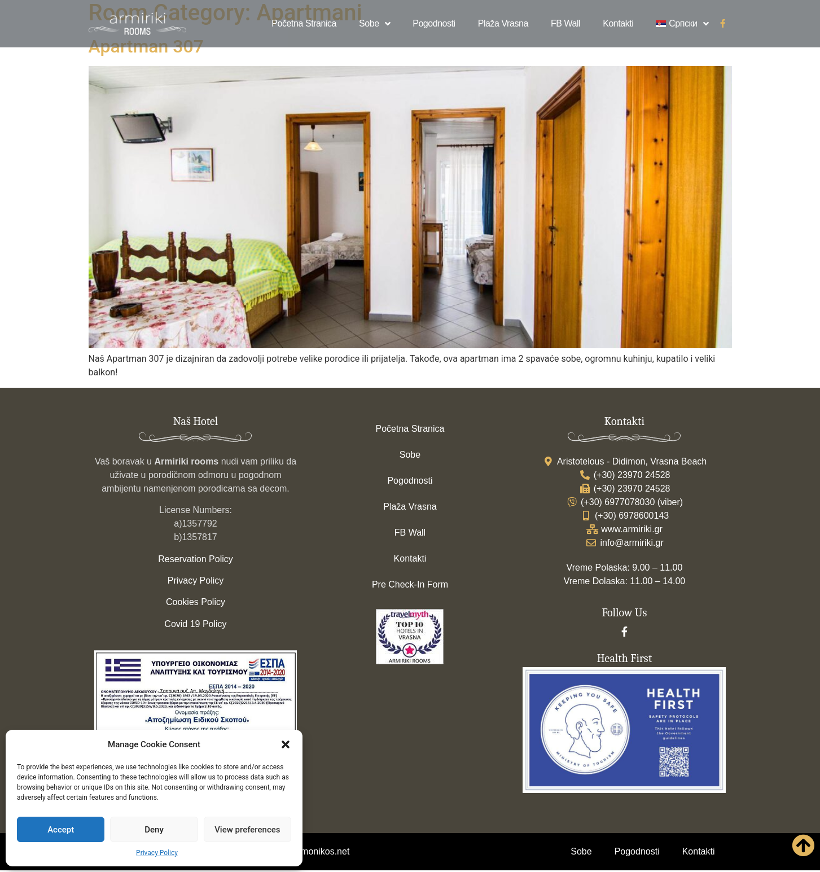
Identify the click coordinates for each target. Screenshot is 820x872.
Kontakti (618, 23)
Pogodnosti (434, 23)
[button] (285, 744)
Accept (60, 830)
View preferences (247, 830)
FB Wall (565, 23)
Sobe (374, 24)
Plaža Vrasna (503, 23)
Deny (154, 830)
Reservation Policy (195, 561)
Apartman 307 (146, 48)
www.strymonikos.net (307, 853)
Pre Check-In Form (410, 586)
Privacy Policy (157, 853)
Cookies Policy (195, 603)
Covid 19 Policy (195, 625)
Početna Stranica (303, 23)
